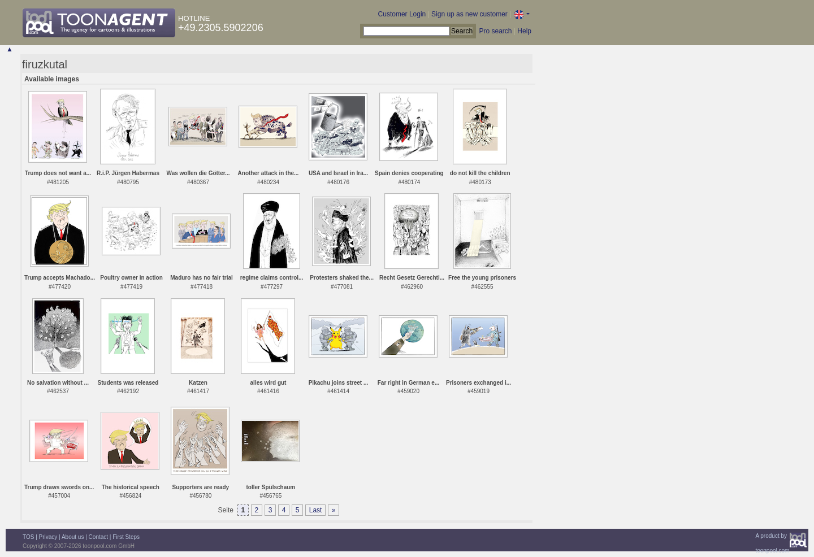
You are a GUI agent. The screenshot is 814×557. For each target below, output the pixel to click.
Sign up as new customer (469, 14)
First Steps (126, 537)
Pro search (495, 31)
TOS (28, 537)
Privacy (48, 537)
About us (73, 537)
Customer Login (402, 14)
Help (524, 31)
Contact (98, 537)
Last (315, 510)
